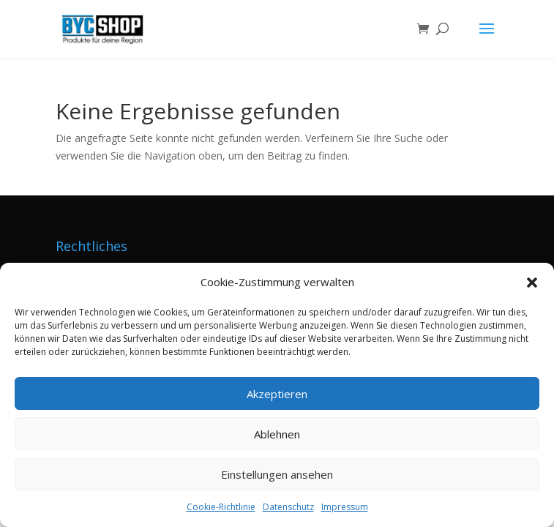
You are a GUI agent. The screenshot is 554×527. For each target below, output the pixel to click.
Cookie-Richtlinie (221, 507)
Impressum (344, 507)
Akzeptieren (277, 393)
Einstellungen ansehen (277, 474)
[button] (532, 282)
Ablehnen (277, 434)
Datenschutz (288, 507)
